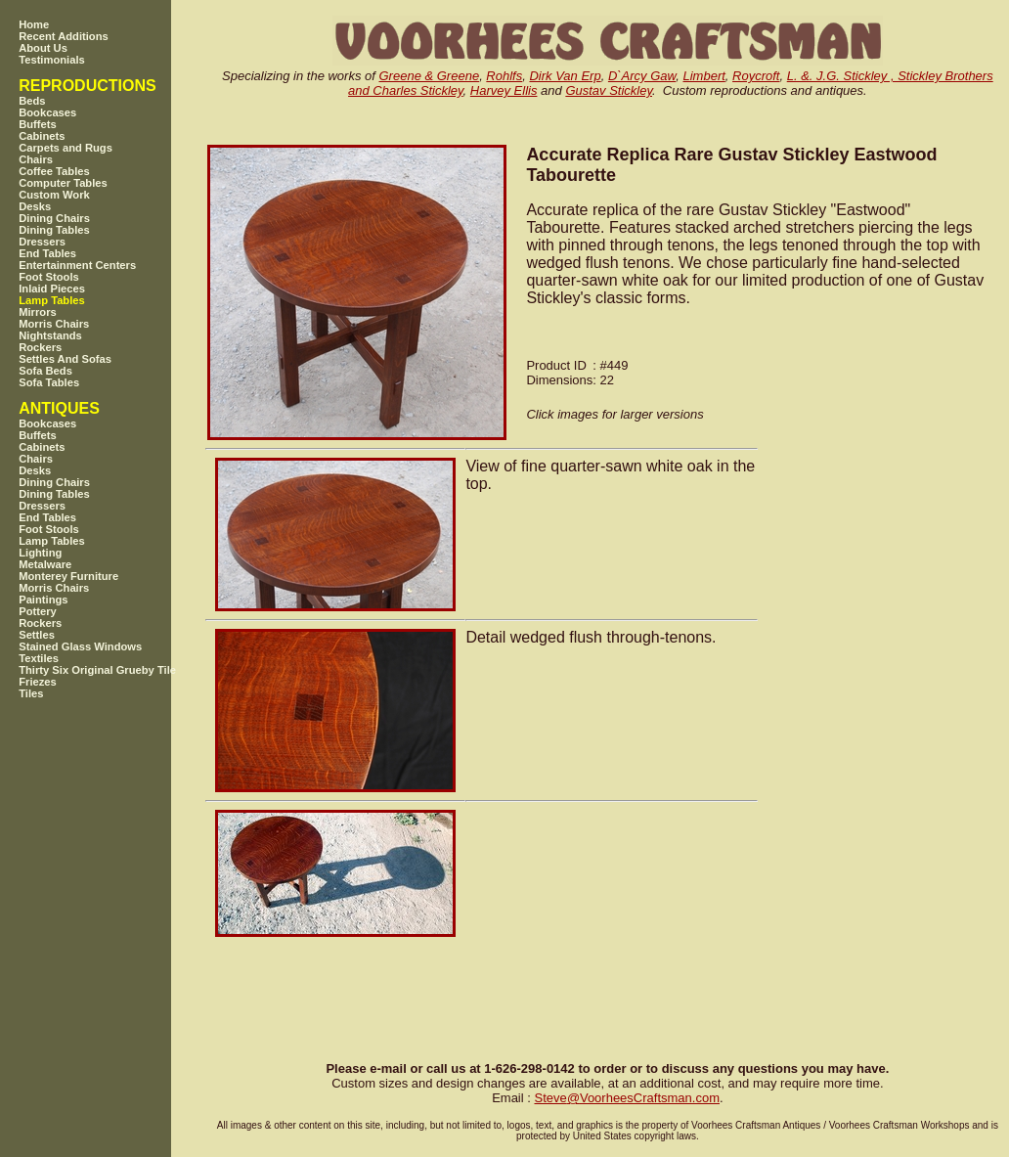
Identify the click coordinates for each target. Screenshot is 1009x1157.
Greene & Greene (429, 75)
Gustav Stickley (608, 90)
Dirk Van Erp (564, 75)
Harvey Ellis (504, 90)
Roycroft (755, 75)
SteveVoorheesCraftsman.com (627, 1097)
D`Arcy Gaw (642, 75)
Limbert (703, 75)
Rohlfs (504, 75)
